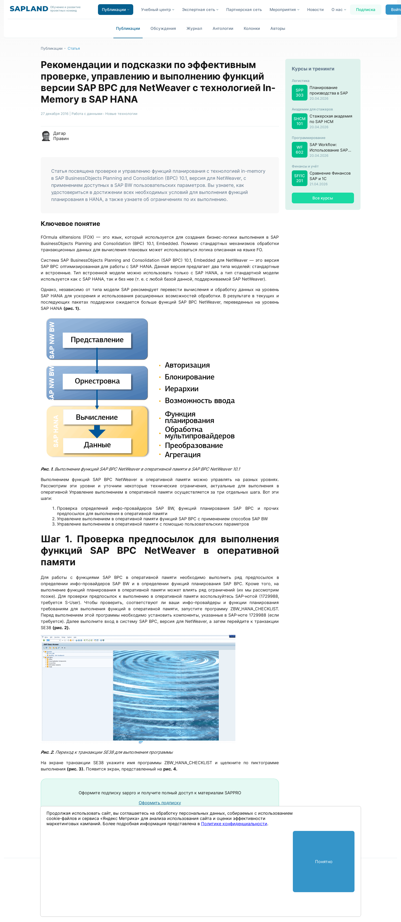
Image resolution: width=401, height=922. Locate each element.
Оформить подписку (160, 802)
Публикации (128, 28)
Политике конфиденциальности (234, 823)
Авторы (277, 28)
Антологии (223, 28)
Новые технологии (121, 113)
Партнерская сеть (244, 9)
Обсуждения (163, 28)
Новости (315, 9)
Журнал (194, 28)
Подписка (365, 9)
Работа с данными (87, 113)
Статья (74, 48)
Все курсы (322, 197)
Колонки (252, 28)
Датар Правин (61, 136)
